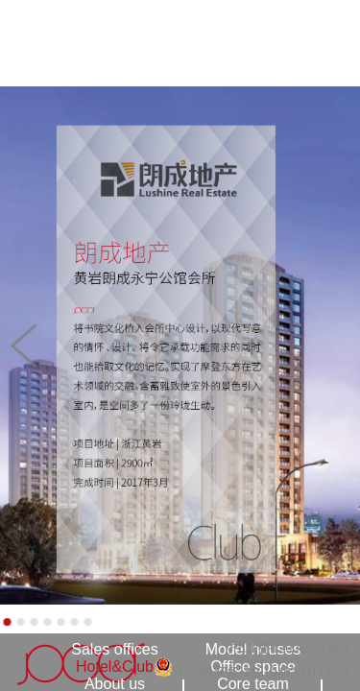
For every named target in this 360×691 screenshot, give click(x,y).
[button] (23, 345)
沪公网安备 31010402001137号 (261, 672)
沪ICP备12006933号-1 (287, 648)
